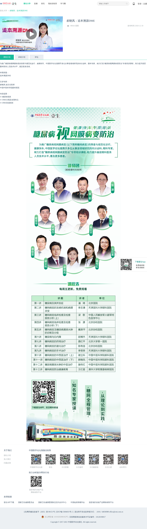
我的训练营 (52, 4)
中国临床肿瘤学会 (78, 502)
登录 (139, 4)
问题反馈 (7, 463)
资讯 (43, 4)
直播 (36, 4)
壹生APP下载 (9, 502)
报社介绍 (7, 455)
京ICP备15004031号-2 (64, 512)
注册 (145, 4)
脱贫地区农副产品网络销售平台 (101, 502)
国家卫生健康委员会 (26, 502)
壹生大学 (27, 4)
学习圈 (63, 4)
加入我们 (7, 459)
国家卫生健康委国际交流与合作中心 (52, 502)
